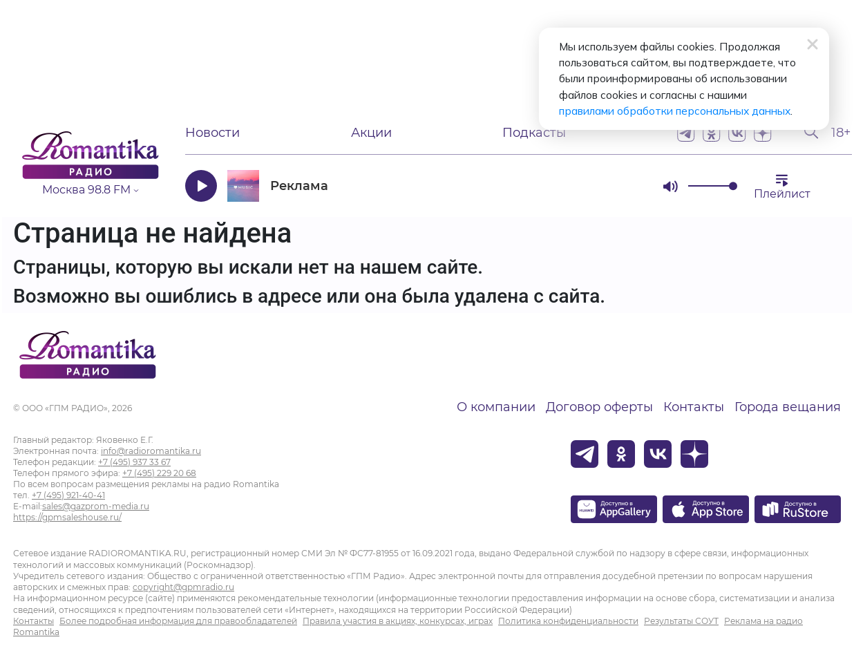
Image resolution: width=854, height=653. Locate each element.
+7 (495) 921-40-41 (68, 495)
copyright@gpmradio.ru (183, 587)
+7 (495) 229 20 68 (159, 473)
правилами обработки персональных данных (600, 97)
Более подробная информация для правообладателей (178, 621)
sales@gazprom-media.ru (95, 506)
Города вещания (787, 407)
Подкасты (534, 132)
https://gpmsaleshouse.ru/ (67, 517)
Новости (212, 132)
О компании (496, 407)
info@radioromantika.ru (151, 451)
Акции (371, 132)
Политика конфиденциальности (568, 621)
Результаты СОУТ (681, 621)
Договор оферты (599, 407)
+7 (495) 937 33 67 (134, 462)
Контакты (693, 407)
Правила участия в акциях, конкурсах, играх (398, 621)
